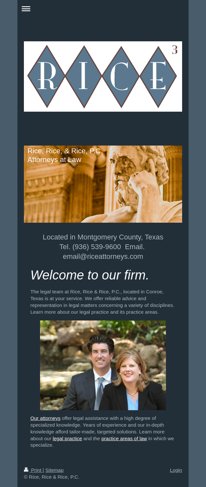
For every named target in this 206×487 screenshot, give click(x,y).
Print (33, 470)
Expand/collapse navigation (103, 8)
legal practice (67, 438)
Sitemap (54, 470)
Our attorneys (45, 418)
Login (176, 470)
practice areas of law (124, 438)
